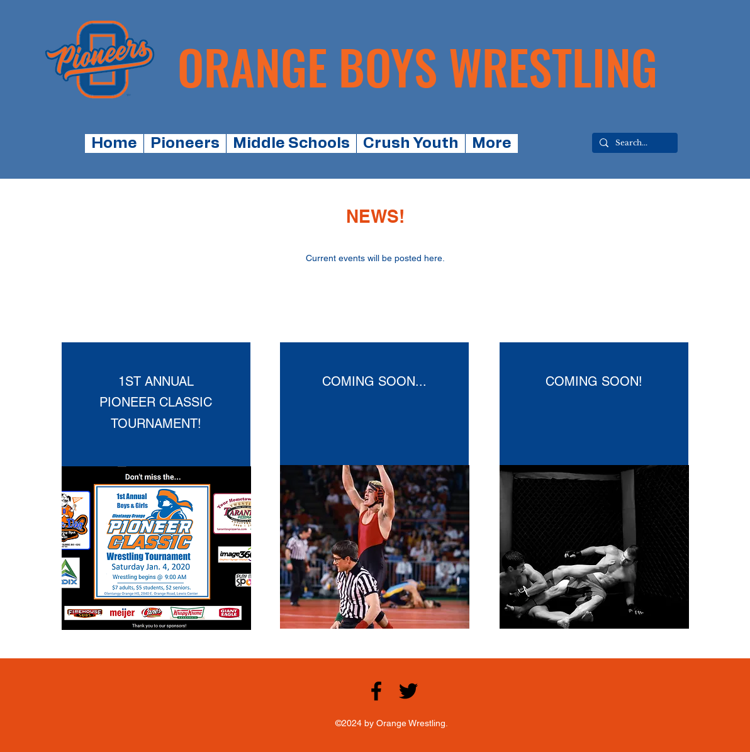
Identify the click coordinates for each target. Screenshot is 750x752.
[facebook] (376, 691)
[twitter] (408, 691)
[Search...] (633, 143)
